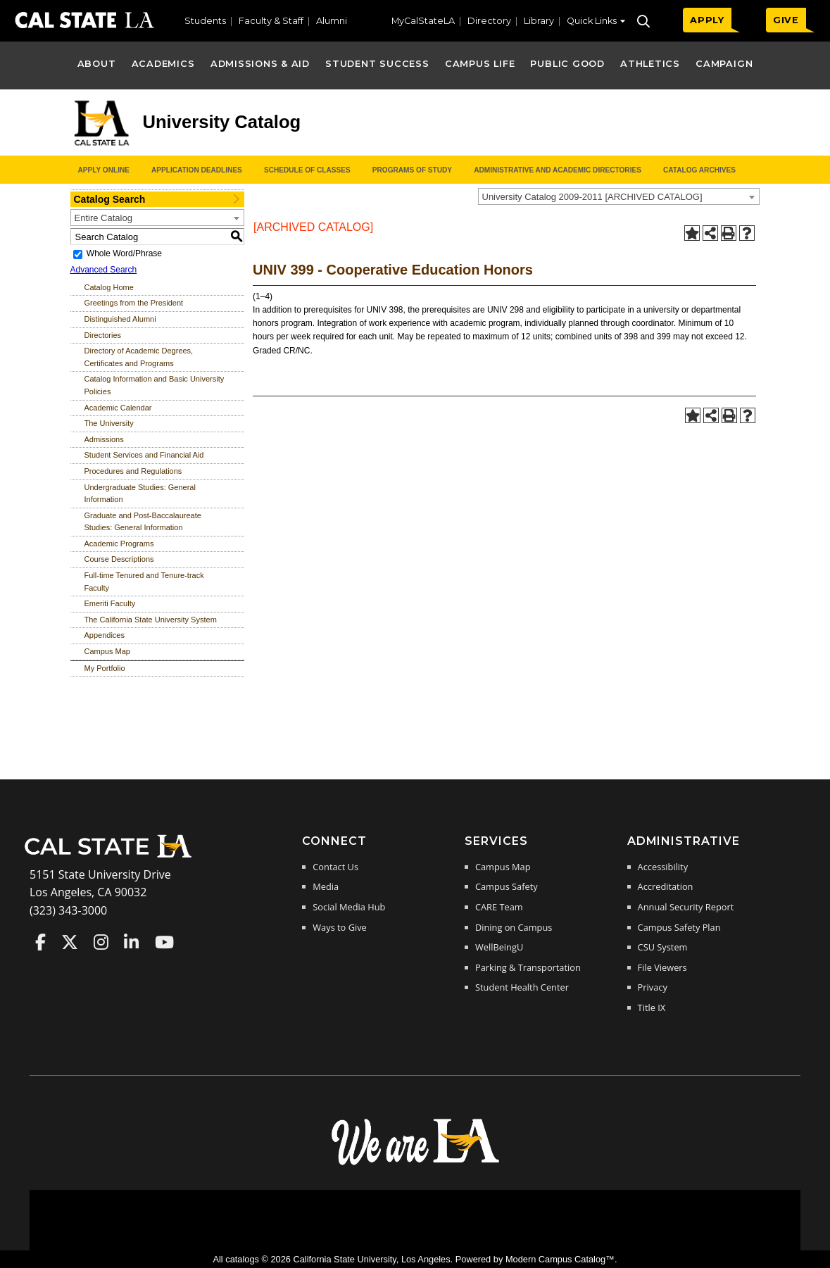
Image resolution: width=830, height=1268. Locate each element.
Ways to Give (339, 927)
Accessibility (663, 866)
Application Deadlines (196, 170)
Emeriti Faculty (110, 603)
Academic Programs (119, 543)
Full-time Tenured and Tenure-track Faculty (144, 581)
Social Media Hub (349, 906)
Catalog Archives (699, 170)
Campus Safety (506, 886)
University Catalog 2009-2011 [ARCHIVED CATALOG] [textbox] (592, 197)
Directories (103, 335)
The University (109, 423)
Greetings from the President (134, 303)
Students (205, 20)
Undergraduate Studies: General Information (140, 493)
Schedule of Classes (307, 170)
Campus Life (480, 63)
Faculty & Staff (271, 20)
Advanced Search (103, 270)
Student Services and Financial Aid (144, 455)
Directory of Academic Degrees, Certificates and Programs (139, 357)
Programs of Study (412, 170)
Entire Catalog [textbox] (103, 218)
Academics (163, 63)
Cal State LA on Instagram (101, 942)
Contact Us (335, 866)
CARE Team (499, 906)
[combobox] (619, 196)
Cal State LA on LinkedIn (131, 942)
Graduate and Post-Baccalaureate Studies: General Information (142, 521)
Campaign (724, 63)
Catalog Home (109, 287)
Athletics (650, 63)
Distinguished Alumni (120, 319)
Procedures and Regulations (133, 471)
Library (539, 20)
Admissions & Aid (260, 63)
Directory (489, 20)
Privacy (652, 987)
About (96, 63)
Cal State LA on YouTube (164, 942)
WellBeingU (499, 947)
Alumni (331, 20)
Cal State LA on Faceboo (40, 942)
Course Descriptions (119, 559)
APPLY (707, 20)
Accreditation (665, 886)
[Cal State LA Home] (113, 856)
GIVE (786, 20)
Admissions (104, 439)
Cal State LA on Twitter (69, 942)
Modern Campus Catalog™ (560, 1259)
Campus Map (107, 651)
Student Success (377, 63)
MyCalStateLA (423, 20)
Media (326, 886)
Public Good (567, 63)
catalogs (242, 1259)
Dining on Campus (513, 927)
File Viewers (662, 967)
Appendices (104, 635)
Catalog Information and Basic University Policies (154, 385)
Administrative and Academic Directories (557, 170)
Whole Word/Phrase (124, 253)
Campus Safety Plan (679, 927)
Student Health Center (522, 987)
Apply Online (104, 170)
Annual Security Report (686, 906)
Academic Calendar (118, 407)
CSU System (663, 947)
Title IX (652, 1007)
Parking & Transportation (528, 967)
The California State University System (150, 619)
